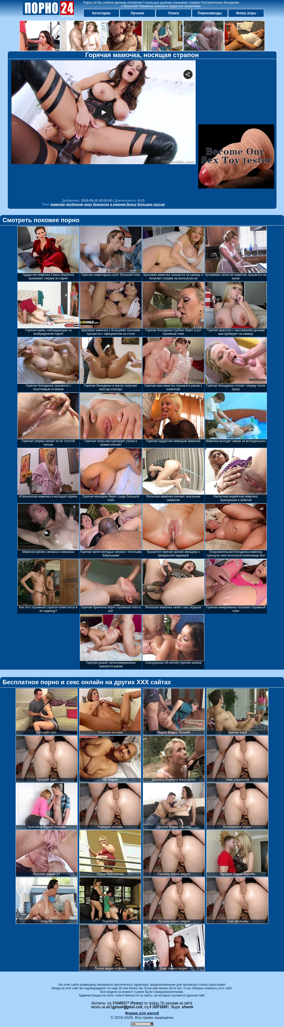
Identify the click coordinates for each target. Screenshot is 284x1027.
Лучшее (137, 13)
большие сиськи (151, 204)
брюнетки (101, 204)
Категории (101, 13)
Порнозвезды (210, 13)
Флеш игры (246, 13)
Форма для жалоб (142, 1013)
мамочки (58, 204)
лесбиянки (74, 204)
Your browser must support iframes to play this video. (103, 128)
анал (88, 204)
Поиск (173, 13)
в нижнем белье (123, 204)
